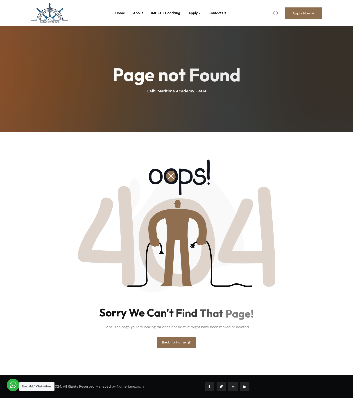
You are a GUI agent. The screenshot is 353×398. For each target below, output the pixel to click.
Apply (193, 13)
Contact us (217, 13)
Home (120, 13)
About (138, 13)
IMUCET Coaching (165, 13)
